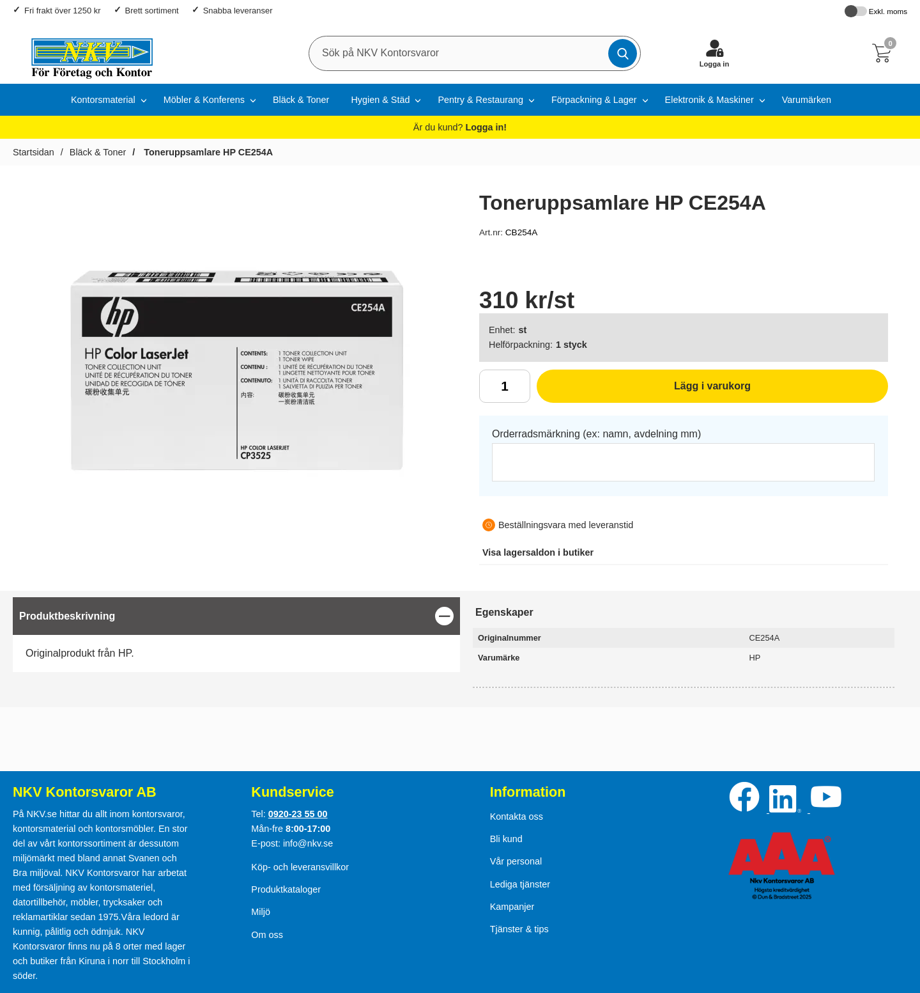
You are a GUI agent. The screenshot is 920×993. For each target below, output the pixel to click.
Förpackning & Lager (594, 100)
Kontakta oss (516, 816)
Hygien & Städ (380, 100)
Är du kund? (460, 127)
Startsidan (33, 152)
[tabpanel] (236, 634)
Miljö (260, 912)
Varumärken (806, 100)
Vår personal (516, 861)
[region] (236, 616)
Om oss (267, 935)
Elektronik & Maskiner (709, 100)
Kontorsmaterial (103, 100)
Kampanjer (512, 907)
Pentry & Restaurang (480, 100)
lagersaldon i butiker (538, 552)
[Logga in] (714, 53)
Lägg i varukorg (644, 391)
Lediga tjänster (520, 884)
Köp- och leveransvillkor (300, 867)
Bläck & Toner (301, 100)
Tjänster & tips (519, 929)
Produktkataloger (286, 889)
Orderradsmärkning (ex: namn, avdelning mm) (596, 433)
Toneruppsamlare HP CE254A (207, 152)
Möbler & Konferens (204, 100)
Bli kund (506, 839)
